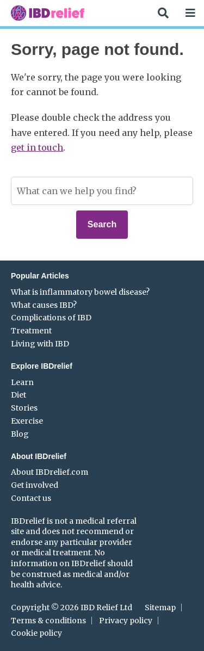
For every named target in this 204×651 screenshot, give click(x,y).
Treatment (31, 331)
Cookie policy (36, 633)
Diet (18, 395)
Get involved (34, 485)
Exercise (27, 421)
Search (102, 224)
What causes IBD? (44, 305)
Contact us (31, 498)
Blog (20, 434)
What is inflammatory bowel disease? (80, 292)
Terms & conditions (48, 620)
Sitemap (160, 607)
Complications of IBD (51, 318)
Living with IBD (40, 344)
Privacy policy (125, 620)
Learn (22, 382)
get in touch (37, 147)
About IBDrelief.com (49, 472)
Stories (24, 408)
